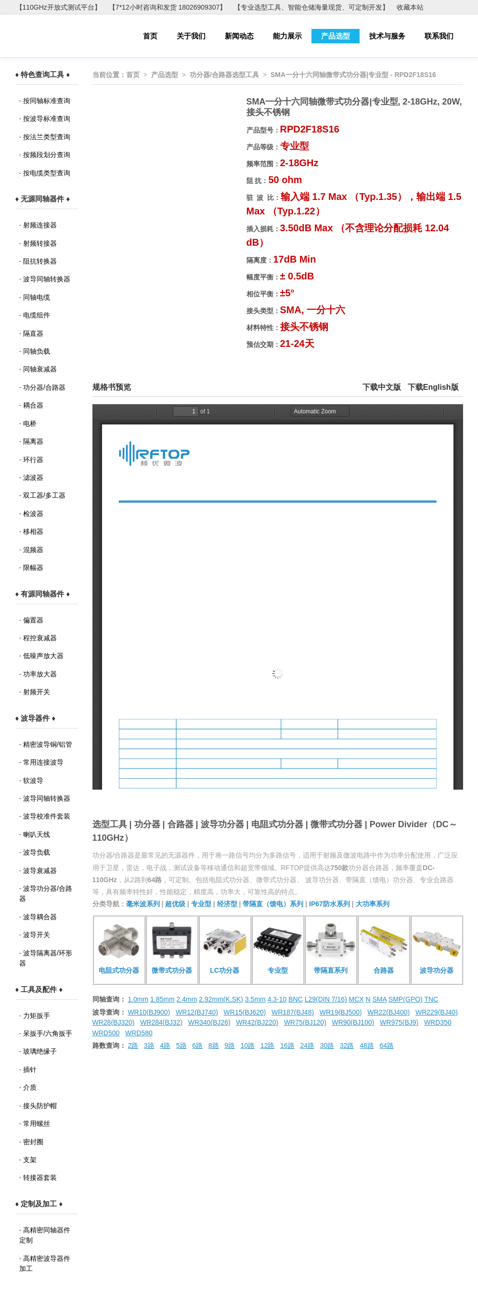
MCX (356, 999)
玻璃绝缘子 (40, 1051)
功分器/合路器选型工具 (224, 75)
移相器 (33, 531)
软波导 (33, 780)
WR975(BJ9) (399, 1022)
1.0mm (138, 999)
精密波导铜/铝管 (47, 744)
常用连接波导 (43, 762)
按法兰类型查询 (46, 137)
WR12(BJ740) (197, 1012)
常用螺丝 (36, 1123)
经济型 (227, 904)
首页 (150, 36)
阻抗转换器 (40, 261)
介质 (30, 1087)
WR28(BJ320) (113, 1022)
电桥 (30, 423)
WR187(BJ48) (292, 1012)
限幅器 (33, 567)
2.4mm (187, 999)
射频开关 (36, 692)
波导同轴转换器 (46, 279)
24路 (307, 1045)
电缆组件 (36, 315)
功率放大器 (40, 674)
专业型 (201, 904)
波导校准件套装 (46, 816)
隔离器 (33, 441)
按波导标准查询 (46, 118)
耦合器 (33, 405)
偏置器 (33, 620)
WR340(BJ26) (209, 1022)
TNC (431, 999)
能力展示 (287, 36)
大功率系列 (372, 904)
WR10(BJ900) (149, 1012)
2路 (133, 1045)
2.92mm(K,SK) (221, 999)
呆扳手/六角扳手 (47, 1033)
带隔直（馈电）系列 (273, 904)
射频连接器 (40, 225)
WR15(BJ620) (245, 1012)
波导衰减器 (40, 870)
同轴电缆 (36, 297)
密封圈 (33, 1142)
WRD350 (438, 1022)
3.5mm (255, 999)
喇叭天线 (36, 834)
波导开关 (36, 935)
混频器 (33, 550)
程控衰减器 (40, 638)
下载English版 (433, 387)
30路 (327, 1045)
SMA (380, 999)
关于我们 (191, 36)
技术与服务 (387, 36)
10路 (248, 1045)
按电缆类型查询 (46, 173)
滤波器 (33, 477)
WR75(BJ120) (305, 1022)
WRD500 (106, 1033)
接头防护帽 (40, 1106)
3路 (149, 1045)
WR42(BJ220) (257, 1022)
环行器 (33, 459)
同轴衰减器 (40, 369)
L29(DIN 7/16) (326, 999)
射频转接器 (40, 243)
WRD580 (139, 1033)
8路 (213, 1045)
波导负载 (36, 852)
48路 (367, 1045)
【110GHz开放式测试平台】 (58, 7)
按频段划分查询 (46, 155)
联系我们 (439, 36)
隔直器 (33, 333)
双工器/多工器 (44, 495)
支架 (30, 1160)
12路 (267, 1045)
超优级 (175, 904)
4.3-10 (277, 999)
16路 (287, 1045)
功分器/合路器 (44, 387)
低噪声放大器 (43, 656)
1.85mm (162, 999)
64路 (386, 1045)
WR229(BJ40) (436, 1012)
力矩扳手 (36, 1015)
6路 (197, 1045)
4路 (165, 1045)
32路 (347, 1045)
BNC (295, 999)
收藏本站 (410, 7)
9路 (229, 1045)
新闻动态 (239, 36)
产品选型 (335, 36)
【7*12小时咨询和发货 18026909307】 (167, 7)
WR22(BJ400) (388, 1012)
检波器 (33, 513)
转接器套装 (40, 1177)
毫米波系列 (143, 904)
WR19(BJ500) (341, 1012)
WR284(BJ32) (161, 1022)
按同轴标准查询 (46, 101)
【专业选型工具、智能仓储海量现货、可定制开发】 (311, 7)
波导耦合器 (40, 917)
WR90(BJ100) (353, 1022)
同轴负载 (36, 351)
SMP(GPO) (405, 999)
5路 (181, 1045)
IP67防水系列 (329, 904)
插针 (30, 1069)
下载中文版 (381, 387)
